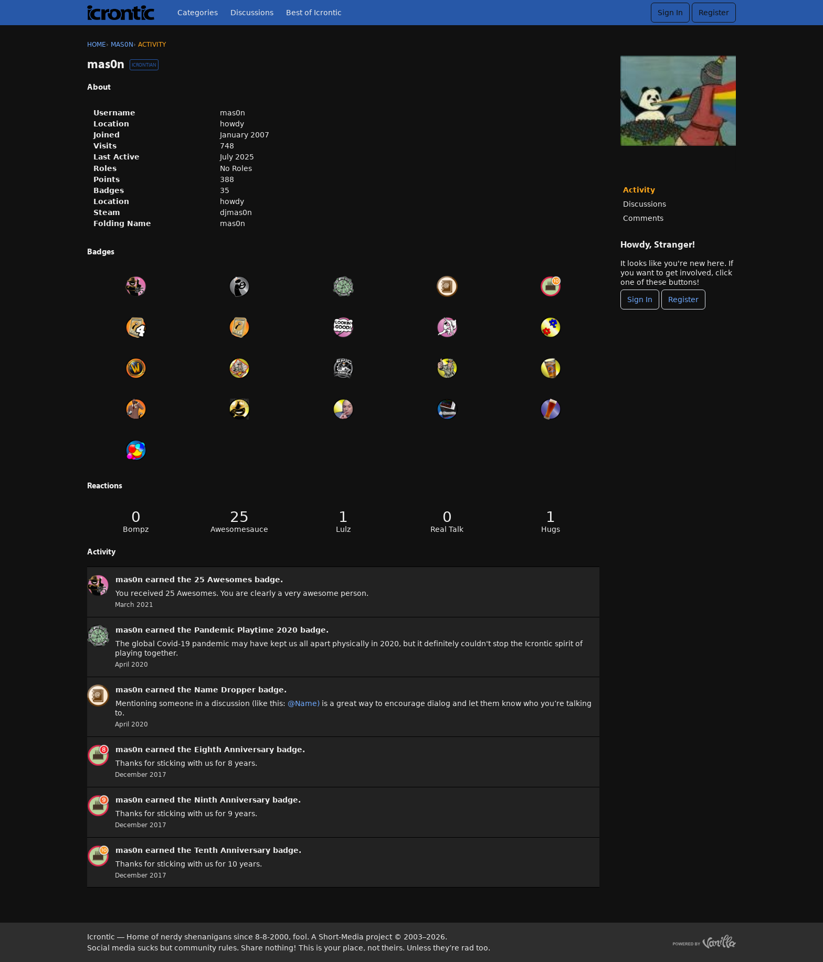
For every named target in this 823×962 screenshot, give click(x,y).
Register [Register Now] (683, 299)
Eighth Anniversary (234, 749)
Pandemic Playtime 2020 (246, 630)
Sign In (670, 12)
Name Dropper (225, 690)
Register (714, 12)
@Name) (304, 703)
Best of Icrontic (314, 12)
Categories (197, 12)
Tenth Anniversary (232, 850)
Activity (639, 190)
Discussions (251, 12)
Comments (643, 218)
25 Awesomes (223, 579)
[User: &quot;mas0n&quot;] (98, 585)
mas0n (129, 579)
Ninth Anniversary (232, 800)
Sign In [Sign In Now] (639, 299)
